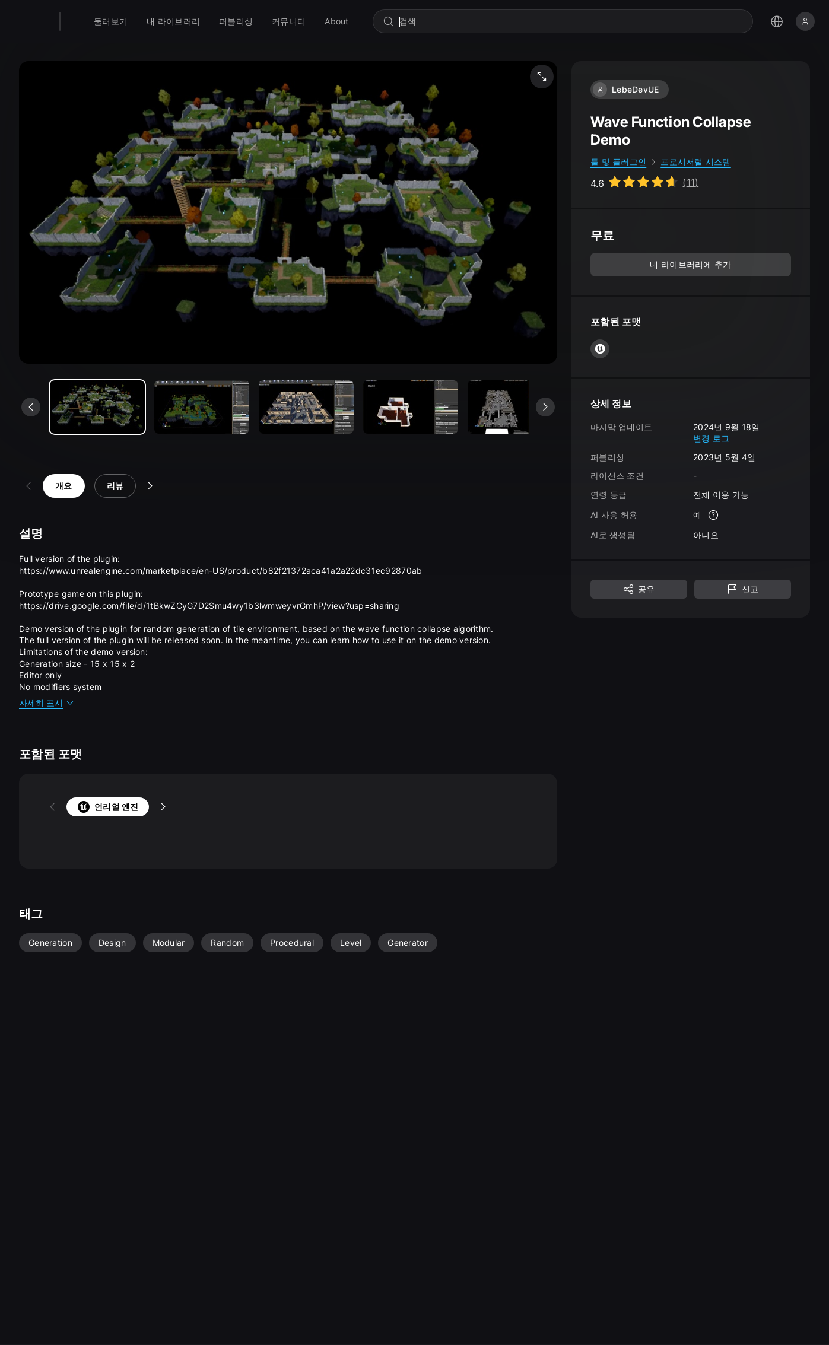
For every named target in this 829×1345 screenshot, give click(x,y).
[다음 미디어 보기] (545, 407)
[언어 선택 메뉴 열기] (776, 21)
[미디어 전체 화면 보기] (542, 76)
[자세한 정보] (713, 515)
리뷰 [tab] (91, 486)
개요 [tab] (40, 486)
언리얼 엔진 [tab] (84, 790)
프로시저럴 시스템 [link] (695, 162)
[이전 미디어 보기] (30, 407)
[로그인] (805, 21)
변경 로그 (711, 438)
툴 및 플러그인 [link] (618, 162)
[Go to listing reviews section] (644, 182)
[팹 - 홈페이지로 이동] (90, 21)
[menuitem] (141, 21)
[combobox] (586, 21)
